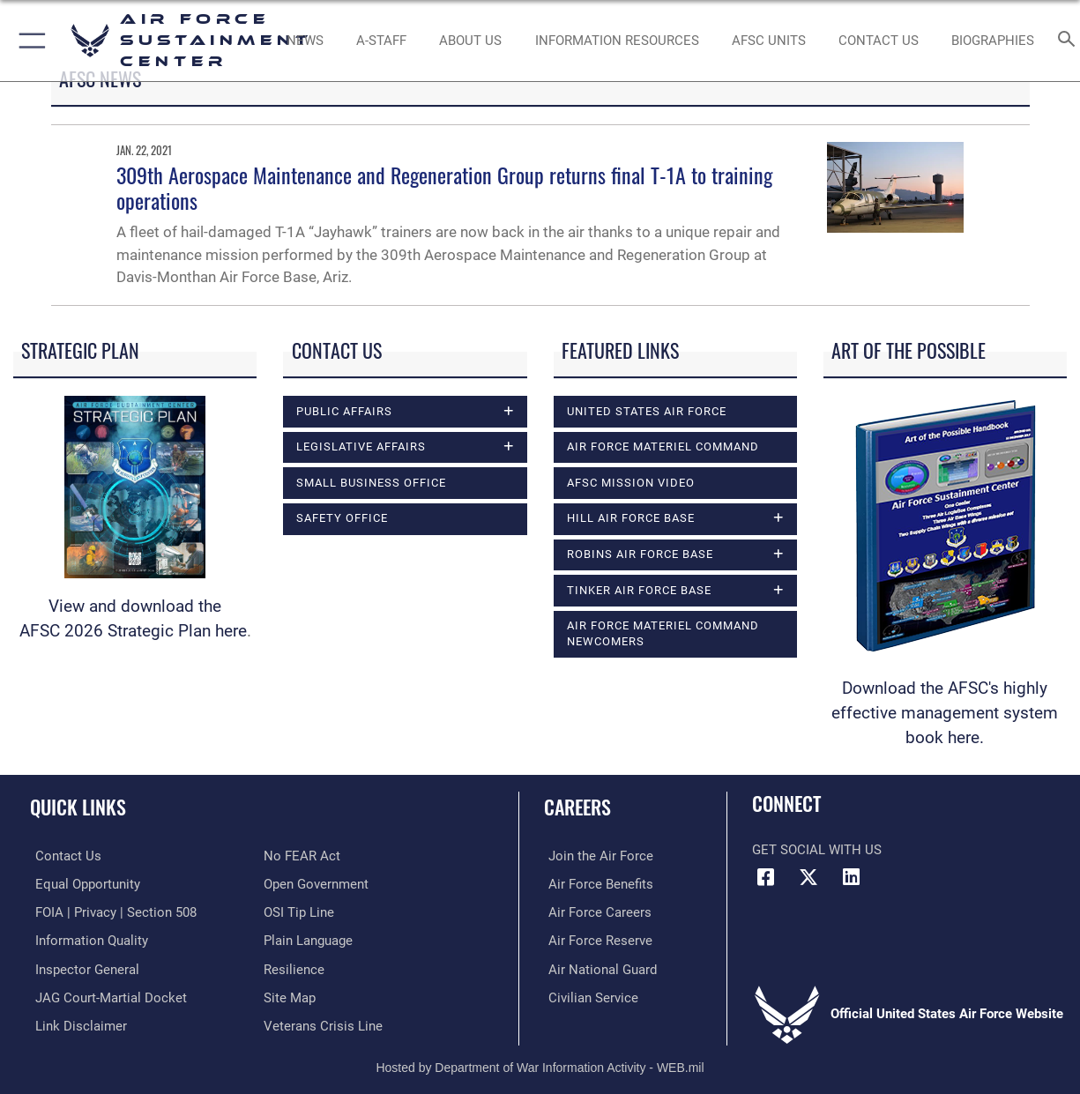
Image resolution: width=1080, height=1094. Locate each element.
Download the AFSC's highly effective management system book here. (944, 713)
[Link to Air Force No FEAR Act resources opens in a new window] (302, 856)
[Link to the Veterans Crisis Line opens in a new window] (323, 1023)
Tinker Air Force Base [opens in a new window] (639, 590)
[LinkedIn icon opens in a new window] (851, 877)
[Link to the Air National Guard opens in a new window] (598, 967)
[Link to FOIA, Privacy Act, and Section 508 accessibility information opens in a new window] (110, 911)
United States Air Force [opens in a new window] (646, 411)
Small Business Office (371, 482)
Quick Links (78, 806)
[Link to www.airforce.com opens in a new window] (596, 856)
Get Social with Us (817, 850)
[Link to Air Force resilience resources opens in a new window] (294, 967)
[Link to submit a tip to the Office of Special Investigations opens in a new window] (299, 911)
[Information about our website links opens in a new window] (76, 1023)
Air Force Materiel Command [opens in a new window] (663, 446)
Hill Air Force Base (631, 518)
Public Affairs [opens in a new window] (344, 411)
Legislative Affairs (361, 446)
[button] (28, 40)
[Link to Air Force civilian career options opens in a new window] (589, 995)
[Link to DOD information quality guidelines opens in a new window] (86, 940)
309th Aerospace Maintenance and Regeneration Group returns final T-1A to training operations (444, 187)
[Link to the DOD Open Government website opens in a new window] (316, 883)
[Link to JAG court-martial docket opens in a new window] (106, 995)
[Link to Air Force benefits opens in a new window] (596, 883)
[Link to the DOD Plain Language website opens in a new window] (308, 940)
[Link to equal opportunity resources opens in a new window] (82, 883)
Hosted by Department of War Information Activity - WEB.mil (540, 1063)
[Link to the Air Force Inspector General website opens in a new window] (82, 967)
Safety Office (342, 518)
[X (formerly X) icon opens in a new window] (808, 877)
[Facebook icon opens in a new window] (765, 877)
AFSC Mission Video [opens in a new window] (631, 482)
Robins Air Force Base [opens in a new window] (640, 554)
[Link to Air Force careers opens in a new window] (595, 911)
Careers (577, 806)
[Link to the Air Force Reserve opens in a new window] (596, 940)
